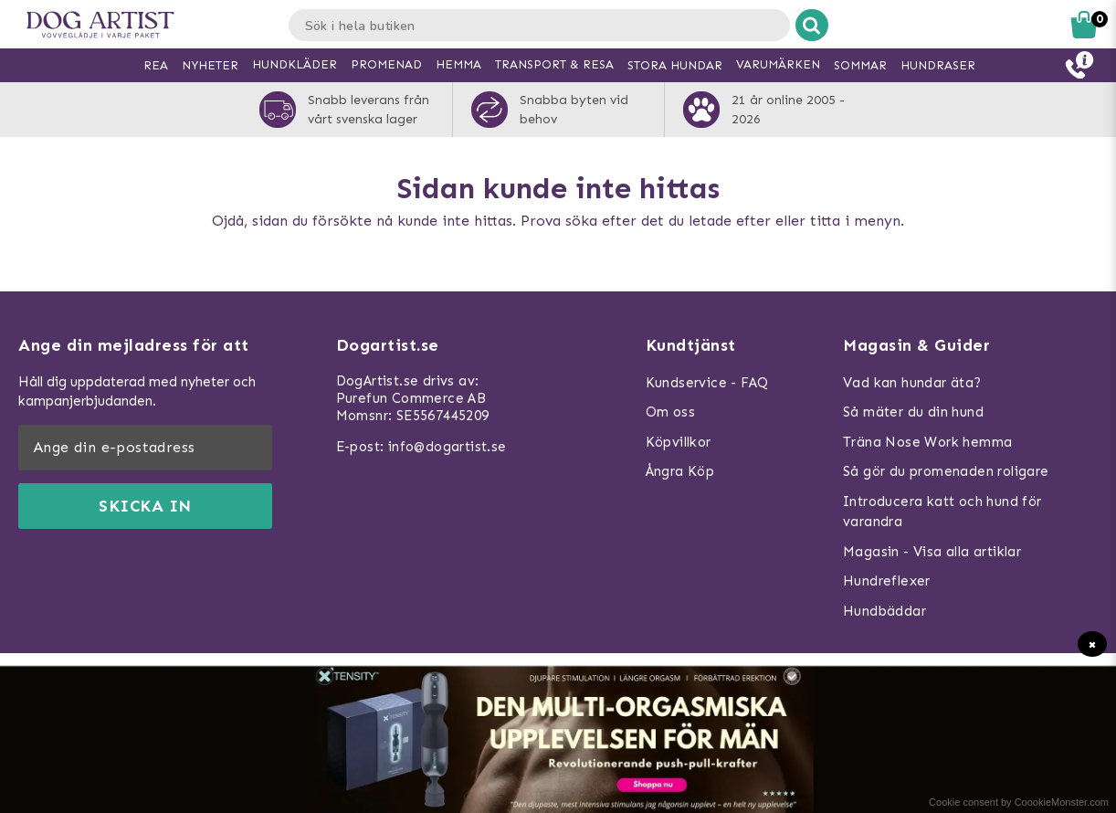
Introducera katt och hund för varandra (942, 512)
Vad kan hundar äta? (912, 383)
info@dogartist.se (447, 446)
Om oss (670, 412)
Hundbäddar (884, 611)
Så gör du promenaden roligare (946, 471)
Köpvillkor (678, 442)
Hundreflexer (887, 581)
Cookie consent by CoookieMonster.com (1019, 802)
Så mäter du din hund (913, 412)
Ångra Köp (680, 471)
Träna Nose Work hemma (927, 442)
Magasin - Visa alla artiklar (932, 552)
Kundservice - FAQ (707, 383)
